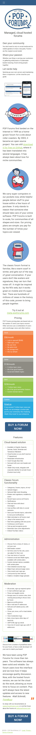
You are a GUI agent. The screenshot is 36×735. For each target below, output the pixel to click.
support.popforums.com (11, 706)
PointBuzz (7, 699)
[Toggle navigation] (4, 3)
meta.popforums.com (18, 313)
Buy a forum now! (18, 426)
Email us (7, 404)
